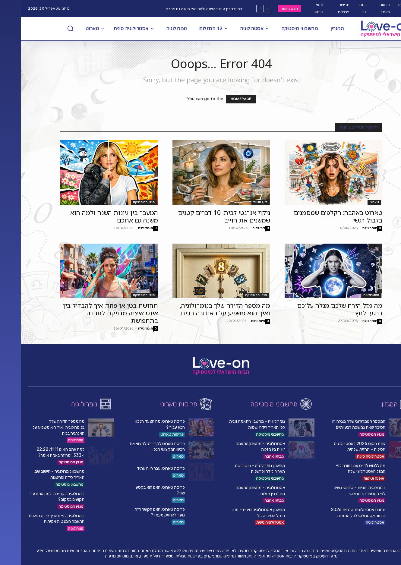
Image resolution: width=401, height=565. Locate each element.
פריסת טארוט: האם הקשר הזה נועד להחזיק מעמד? (139, 512)
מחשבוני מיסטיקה (48, 484)
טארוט (353, 202)
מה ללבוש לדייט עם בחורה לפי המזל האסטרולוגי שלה (340, 468)
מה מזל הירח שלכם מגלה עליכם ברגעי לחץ (319, 309)
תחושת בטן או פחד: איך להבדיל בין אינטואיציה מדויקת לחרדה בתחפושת (89, 313)
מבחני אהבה (253, 456)
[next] (239, 8)
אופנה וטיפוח (353, 478)
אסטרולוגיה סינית (249, 522)
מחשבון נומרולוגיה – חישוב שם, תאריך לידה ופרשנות (238, 468)
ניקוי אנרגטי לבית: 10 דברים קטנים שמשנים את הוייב (203, 216)
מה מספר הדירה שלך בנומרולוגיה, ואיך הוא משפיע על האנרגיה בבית (204, 309)
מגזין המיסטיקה (123, 202)
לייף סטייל (239, 202)
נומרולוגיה (54, 440)
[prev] (247, 8)
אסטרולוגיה (350, 295)
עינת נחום (237, 321)
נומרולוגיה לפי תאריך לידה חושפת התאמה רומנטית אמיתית (36, 518)
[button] (49, 28)
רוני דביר (238, 228)
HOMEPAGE (220, 99)
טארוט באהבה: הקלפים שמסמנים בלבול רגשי (317, 216)
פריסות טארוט (151, 434)
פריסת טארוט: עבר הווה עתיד (140, 468)
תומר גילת (124, 228)
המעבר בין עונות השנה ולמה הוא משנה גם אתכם (183, 8)
